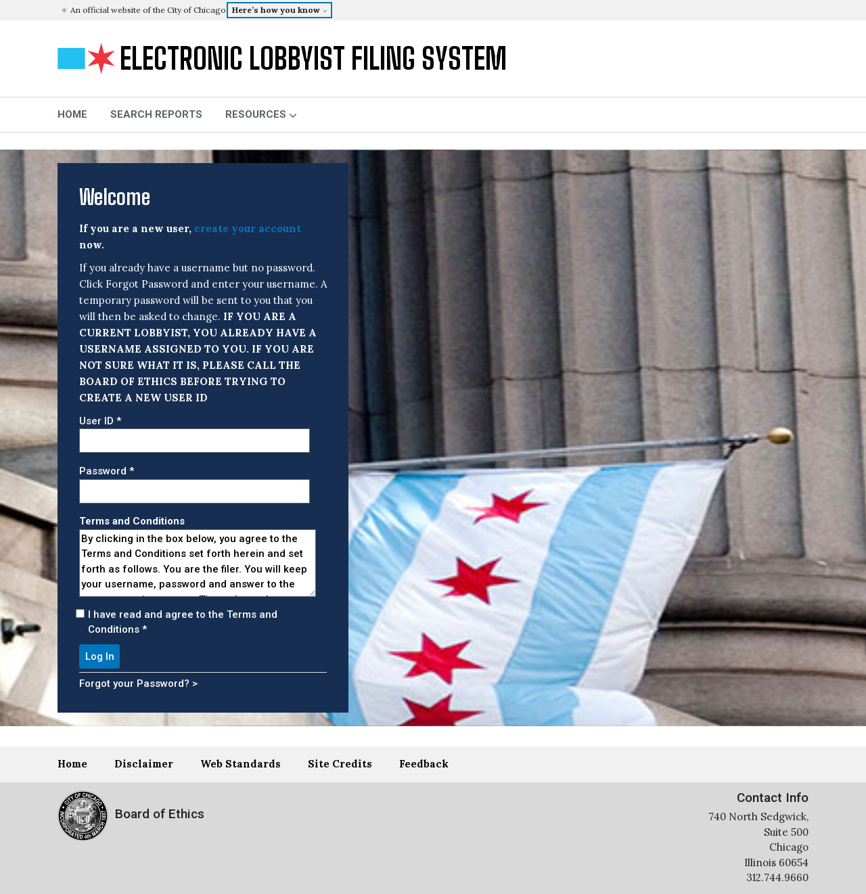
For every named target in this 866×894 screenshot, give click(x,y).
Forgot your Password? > (138, 683)
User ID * (100, 421)
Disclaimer (143, 763)
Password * (106, 471)
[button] (435, 10)
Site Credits (340, 763)
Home (72, 763)
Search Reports (156, 114)
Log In (99, 656)
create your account (247, 228)
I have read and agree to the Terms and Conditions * (182, 622)
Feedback (424, 763)
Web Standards (240, 763)
